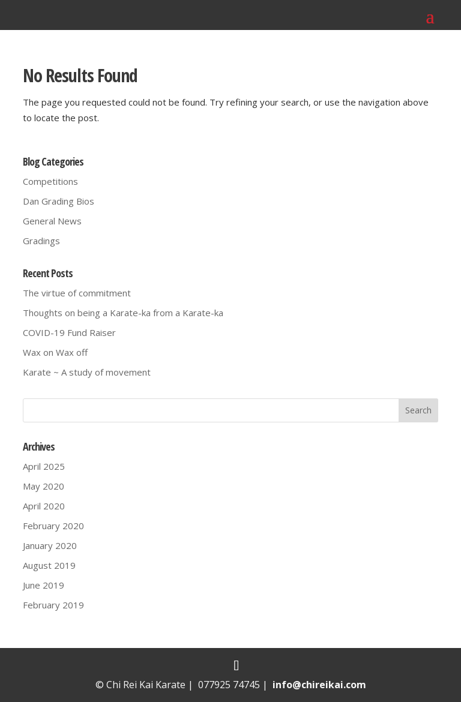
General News (52, 221)
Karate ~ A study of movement (87, 372)
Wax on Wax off (55, 352)
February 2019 (53, 605)
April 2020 (44, 506)
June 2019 (43, 585)
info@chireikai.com (319, 684)
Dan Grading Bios (58, 201)
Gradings (41, 241)
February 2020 (53, 526)
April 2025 (44, 466)
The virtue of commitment (77, 293)
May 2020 (43, 486)
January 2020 (50, 545)
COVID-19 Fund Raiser (69, 332)
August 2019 (49, 565)
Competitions (50, 181)
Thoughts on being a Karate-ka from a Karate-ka (123, 313)
